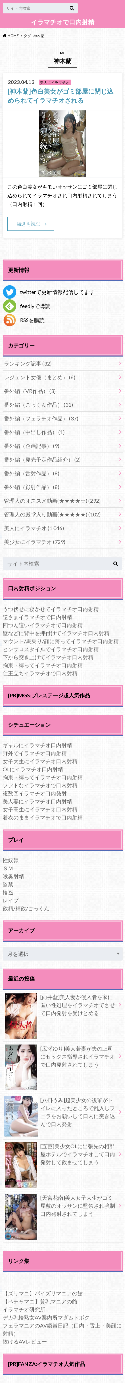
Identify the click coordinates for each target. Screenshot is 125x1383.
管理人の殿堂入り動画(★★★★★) (52, 514)
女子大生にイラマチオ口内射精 (40, 761)
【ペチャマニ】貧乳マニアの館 (40, 1301)
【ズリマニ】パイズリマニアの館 (43, 1293)
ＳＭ (8, 868)
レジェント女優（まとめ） (39, 377)
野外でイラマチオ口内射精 (35, 753)
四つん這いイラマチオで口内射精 (43, 625)
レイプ (11, 900)
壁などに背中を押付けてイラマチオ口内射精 (56, 633)
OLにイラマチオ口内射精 (33, 769)
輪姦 (8, 892)
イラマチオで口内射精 (62, 22)
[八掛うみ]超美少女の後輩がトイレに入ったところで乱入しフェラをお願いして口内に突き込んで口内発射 (59, 1113)
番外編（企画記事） (31, 445)
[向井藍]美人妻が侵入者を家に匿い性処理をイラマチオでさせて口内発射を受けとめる (59, 1006)
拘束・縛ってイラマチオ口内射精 (43, 665)
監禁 (8, 884)
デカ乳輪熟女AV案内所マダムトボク (46, 1317)
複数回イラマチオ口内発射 (35, 793)
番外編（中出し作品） (34, 432)
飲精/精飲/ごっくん (26, 908)
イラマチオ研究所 (24, 1309)
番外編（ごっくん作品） (38, 404)
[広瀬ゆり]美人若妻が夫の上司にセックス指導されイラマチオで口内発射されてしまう (59, 1058)
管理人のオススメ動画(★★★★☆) (52, 500)
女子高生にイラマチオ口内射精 (40, 809)
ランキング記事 (28, 363)
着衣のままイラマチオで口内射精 (43, 817)
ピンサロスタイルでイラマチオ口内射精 (51, 649)
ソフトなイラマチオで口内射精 (40, 785)
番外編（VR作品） (30, 391)
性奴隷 (11, 860)
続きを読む (28, 223)
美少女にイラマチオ (34, 541)
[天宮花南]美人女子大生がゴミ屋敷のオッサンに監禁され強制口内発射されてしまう (59, 1207)
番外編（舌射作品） (31, 473)
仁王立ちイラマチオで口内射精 (40, 673)
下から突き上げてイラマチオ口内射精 (48, 657)
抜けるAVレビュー (25, 1341)
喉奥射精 (13, 876)
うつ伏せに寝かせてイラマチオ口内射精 (51, 609)
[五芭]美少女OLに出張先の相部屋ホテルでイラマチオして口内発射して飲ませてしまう (59, 1155)
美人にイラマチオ (34, 528)
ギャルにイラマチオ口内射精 (37, 745)
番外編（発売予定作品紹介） (42, 459)
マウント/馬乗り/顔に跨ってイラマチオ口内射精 (61, 641)
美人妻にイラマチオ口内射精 (37, 801)
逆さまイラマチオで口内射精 (37, 617)
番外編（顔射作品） (31, 487)
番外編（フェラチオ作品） (41, 418)
